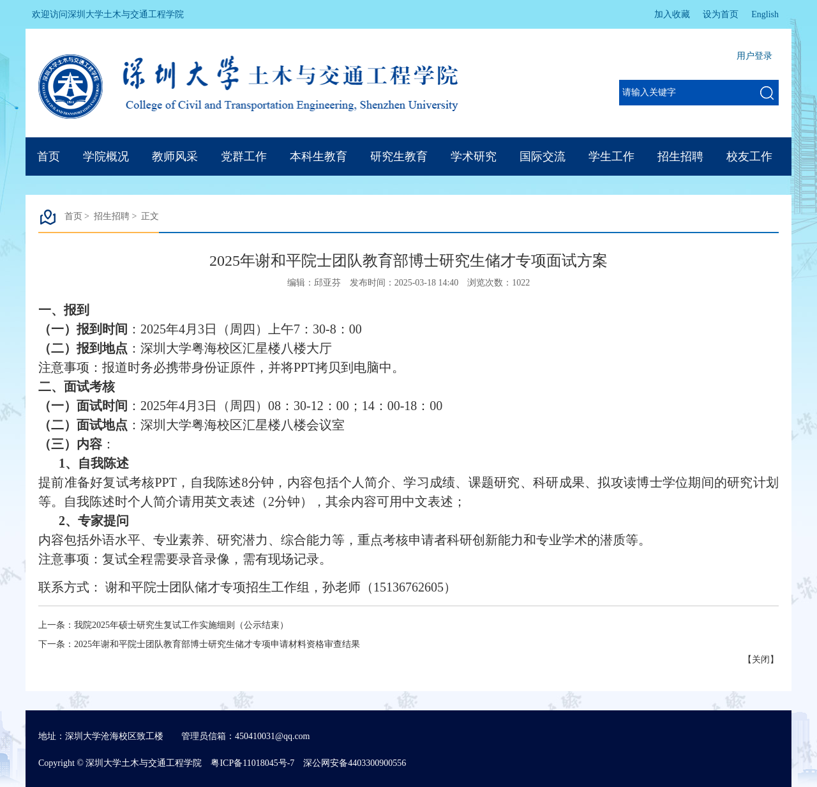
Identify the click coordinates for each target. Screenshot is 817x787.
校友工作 (749, 156)
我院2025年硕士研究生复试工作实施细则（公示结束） (181, 625)
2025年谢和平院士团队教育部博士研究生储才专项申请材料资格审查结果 (217, 644)
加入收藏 (672, 14)
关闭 (761, 659)
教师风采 (175, 156)
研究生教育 (399, 156)
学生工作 (611, 156)
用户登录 (754, 56)
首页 (48, 156)
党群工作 (244, 156)
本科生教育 (318, 156)
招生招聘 (680, 156)
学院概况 (106, 156)
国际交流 (543, 156)
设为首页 (720, 14)
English (765, 14)
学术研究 (474, 156)
